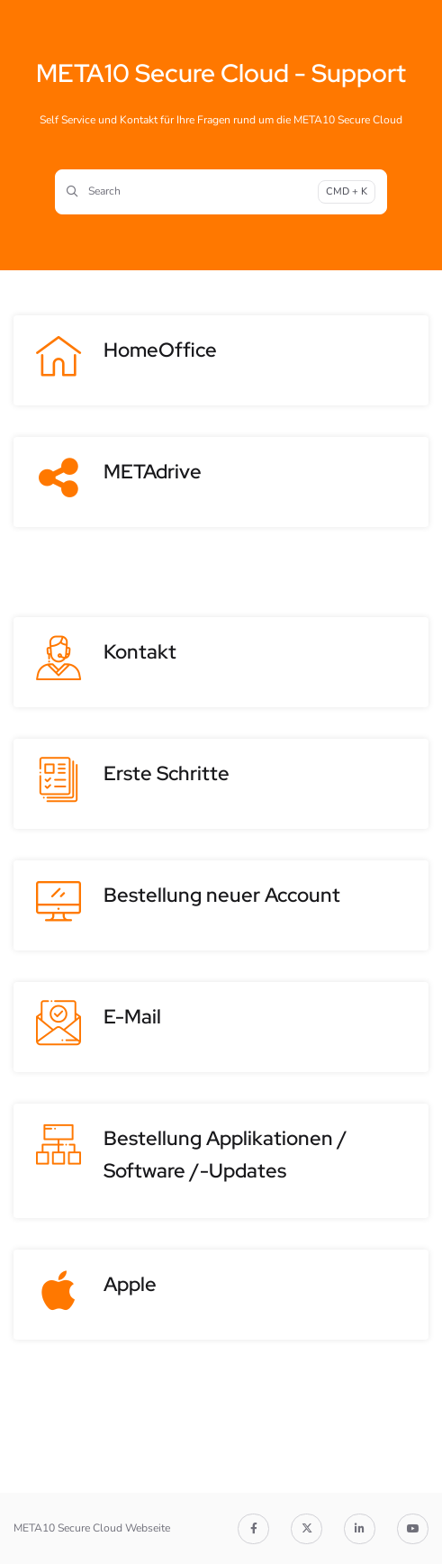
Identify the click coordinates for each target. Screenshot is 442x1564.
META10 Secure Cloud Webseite (92, 1528)
